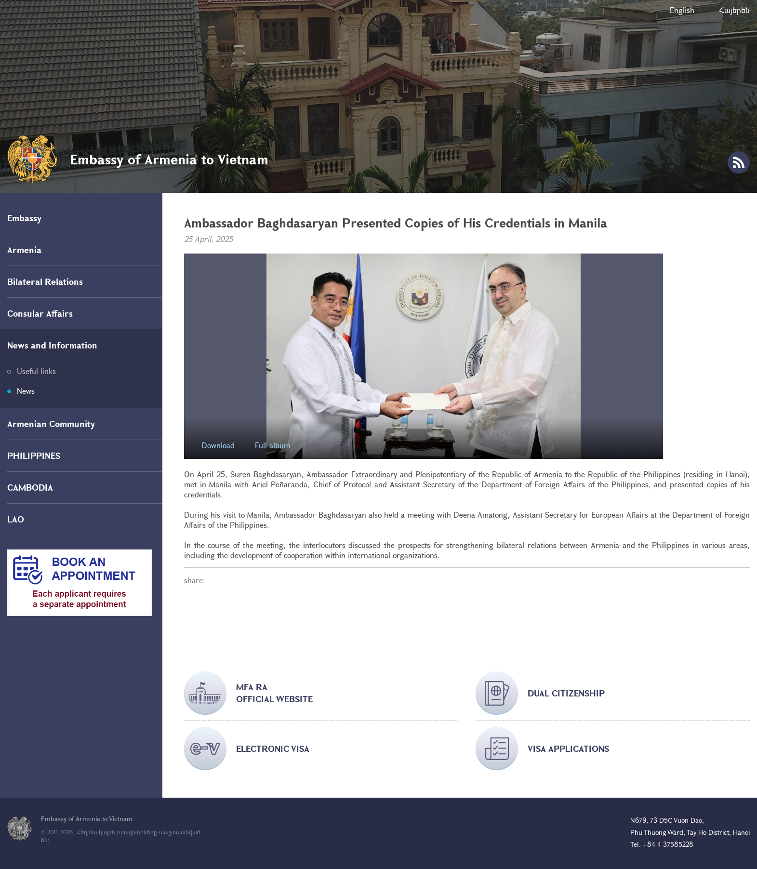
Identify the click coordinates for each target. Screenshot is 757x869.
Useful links (36, 371)
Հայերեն (734, 10)
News (26, 391)
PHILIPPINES (33, 455)
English (682, 10)
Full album (272, 445)
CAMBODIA (30, 487)
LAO (15, 519)
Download (218, 445)
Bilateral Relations (45, 281)
